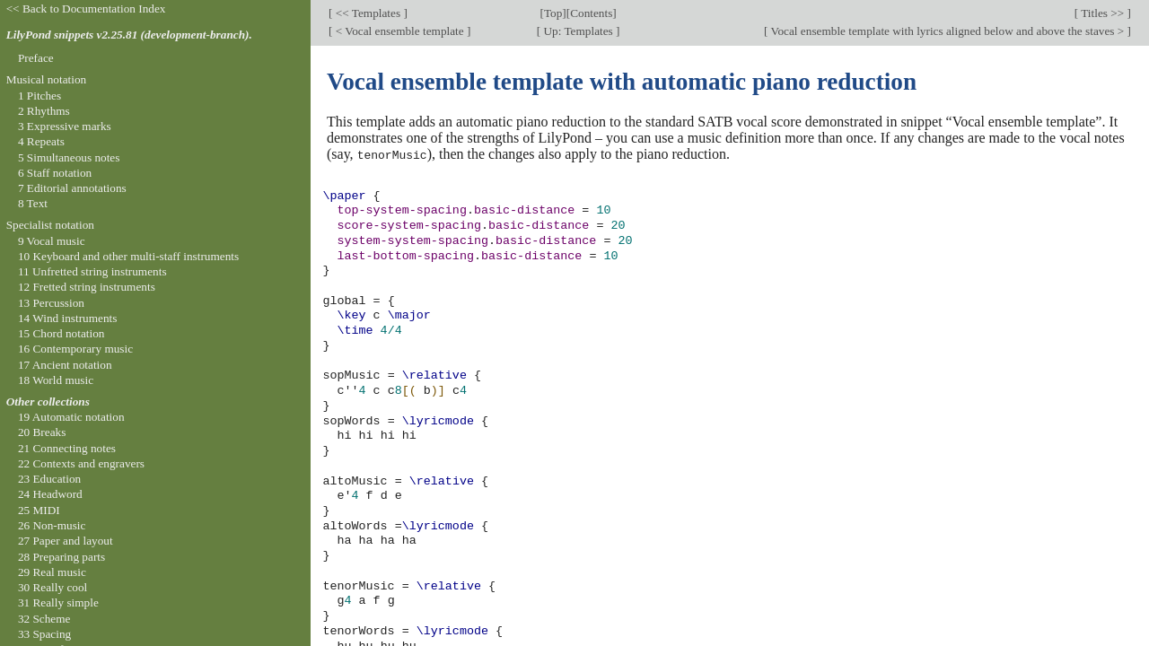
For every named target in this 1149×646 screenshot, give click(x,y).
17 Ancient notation (65, 364)
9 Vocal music (51, 241)
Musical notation (46, 79)
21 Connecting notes (67, 448)
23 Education (49, 478)
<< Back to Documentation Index (86, 8)
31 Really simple (58, 602)
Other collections (48, 401)
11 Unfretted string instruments (92, 271)
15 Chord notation (61, 333)
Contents (591, 13)
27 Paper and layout (65, 540)
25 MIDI (39, 510)
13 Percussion (51, 303)
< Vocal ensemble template (399, 31)
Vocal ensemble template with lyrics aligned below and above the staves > (947, 31)
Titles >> (1102, 13)
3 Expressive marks (64, 126)
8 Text (33, 203)
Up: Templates (578, 31)
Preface (36, 58)
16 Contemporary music (75, 348)
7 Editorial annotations (72, 188)
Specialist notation (50, 224)
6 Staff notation (55, 172)
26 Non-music (52, 525)
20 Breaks (42, 432)
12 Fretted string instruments (86, 286)
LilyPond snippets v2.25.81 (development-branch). (129, 34)
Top (553, 13)
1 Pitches (39, 95)
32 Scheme (44, 618)
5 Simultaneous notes (69, 157)
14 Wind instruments (68, 318)
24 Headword (50, 494)
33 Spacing (44, 634)
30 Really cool (52, 587)
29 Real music (52, 572)
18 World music (55, 380)
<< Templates (367, 13)
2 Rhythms (44, 111)
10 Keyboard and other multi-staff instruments (128, 256)
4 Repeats (41, 141)
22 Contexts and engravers (81, 463)
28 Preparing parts (61, 556)
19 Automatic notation (71, 416)
